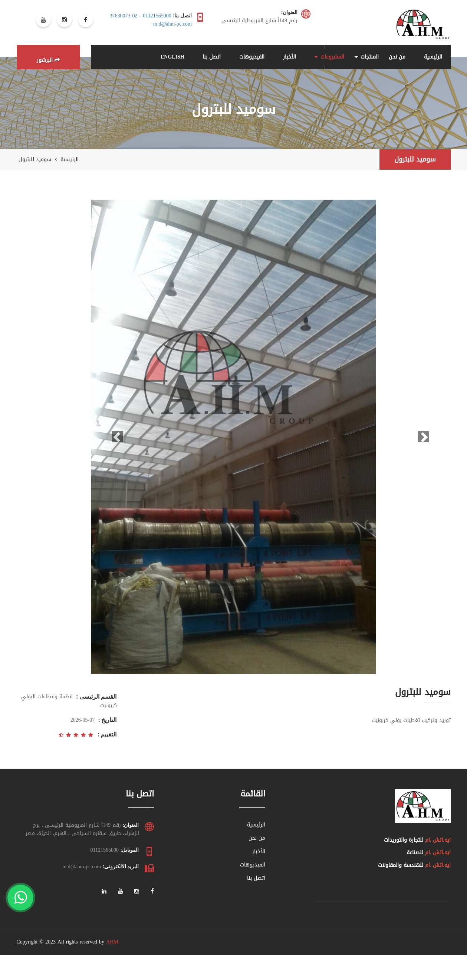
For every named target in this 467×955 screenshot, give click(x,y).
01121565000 (157, 16)
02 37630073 (124, 16)
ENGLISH (172, 57)
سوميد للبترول (415, 159)
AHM (112, 942)
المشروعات (332, 57)
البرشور (48, 60)
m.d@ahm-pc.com (172, 24)
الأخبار (289, 57)
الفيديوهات (251, 57)
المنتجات (370, 57)
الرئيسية (433, 57)
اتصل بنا (212, 57)
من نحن (397, 57)
